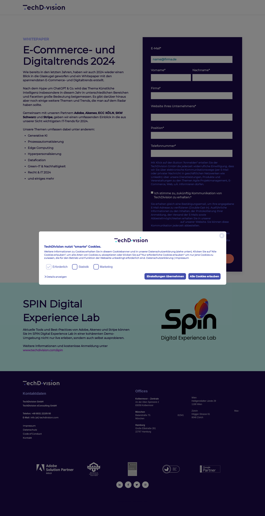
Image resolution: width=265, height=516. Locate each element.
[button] (56, 276)
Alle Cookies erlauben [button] (203, 276)
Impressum (182, 257)
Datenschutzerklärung (159, 257)
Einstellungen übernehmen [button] (163, 276)
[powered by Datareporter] (222, 238)
